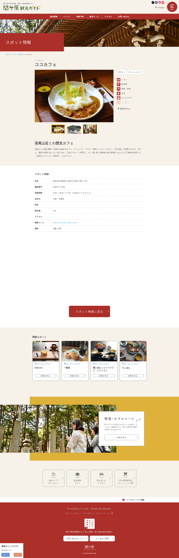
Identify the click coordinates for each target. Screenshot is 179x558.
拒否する (18, 555)
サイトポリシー (88, 513)
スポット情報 (17, 54)
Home (8, 54)
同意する (5, 555)
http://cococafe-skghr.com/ (65, 222)
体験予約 (80, 16)
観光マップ (94, 16)
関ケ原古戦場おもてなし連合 (77, 509)
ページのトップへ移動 (135, 500)
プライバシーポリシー (73, 513)
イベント (67, 16)
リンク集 (110, 513)
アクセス (108, 16)
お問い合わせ (123, 16)
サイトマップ (100, 513)
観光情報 (54, 16)
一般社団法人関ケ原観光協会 (100, 509)
